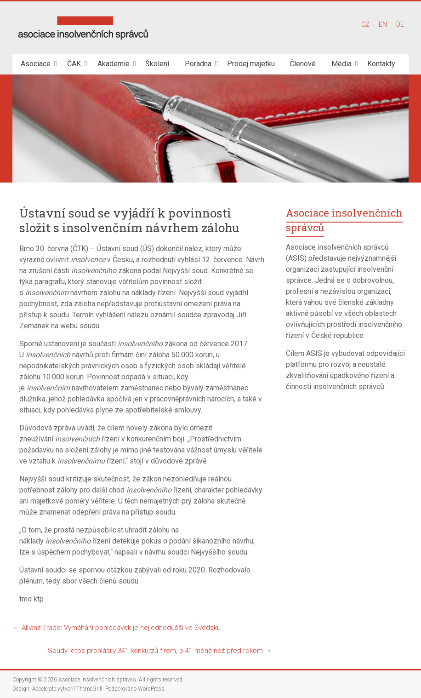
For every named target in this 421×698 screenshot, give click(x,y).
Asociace (36, 63)
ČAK (74, 63)
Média (341, 63)
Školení (157, 63)
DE (400, 24)
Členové (303, 63)
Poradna (198, 63)
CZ (365, 24)
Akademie (113, 63)
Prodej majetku (251, 63)
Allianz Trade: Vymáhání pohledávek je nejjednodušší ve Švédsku (116, 628)
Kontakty (381, 63)
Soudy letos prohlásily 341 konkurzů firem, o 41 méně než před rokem (160, 651)
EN (383, 24)
